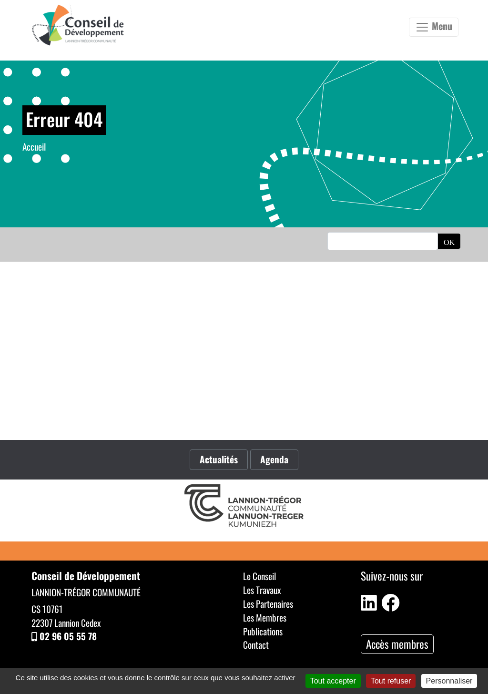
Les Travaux (262, 590)
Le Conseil (259, 576)
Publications (263, 631)
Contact (256, 645)
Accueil (34, 146)
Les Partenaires (268, 604)
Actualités (219, 459)
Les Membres (264, 617)
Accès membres (397, 644)
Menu (433, 26)
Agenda (274, 459)
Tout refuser (391, 681)
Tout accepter (333, 681)
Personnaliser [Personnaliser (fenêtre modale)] (449, 681)
